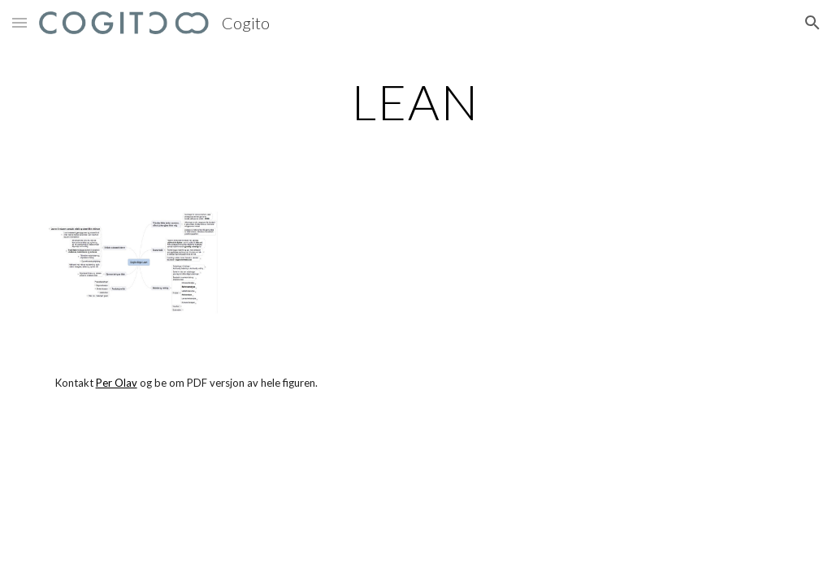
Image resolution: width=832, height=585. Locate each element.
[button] (19, 22)
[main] (415, 101)
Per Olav (116, 382)
